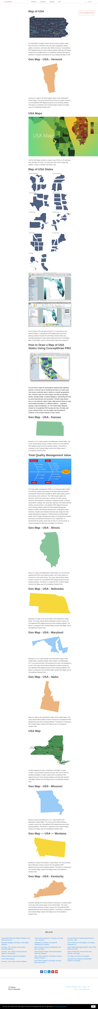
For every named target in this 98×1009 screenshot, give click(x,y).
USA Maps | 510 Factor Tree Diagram (78, 956)
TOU (88, 986)
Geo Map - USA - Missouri (45, 786)
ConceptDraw (8, 2)
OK (93, 1006)
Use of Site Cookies (61, 1006)
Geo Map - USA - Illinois (44, 527)
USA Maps (35, 113)
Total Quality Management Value (49, 455)
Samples (52, 2)
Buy (59, 2)
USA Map (34, 731)
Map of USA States (40, 169)
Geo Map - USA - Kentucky (46, 876)
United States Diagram (8, 959)
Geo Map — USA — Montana (47, 833)
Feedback (74, 986)
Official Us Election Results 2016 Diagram (13, 956)
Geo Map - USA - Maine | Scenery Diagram (13, 961)
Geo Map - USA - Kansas (44, 417)
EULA (79, 986)
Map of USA (36, 11)
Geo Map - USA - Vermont (45, 59)
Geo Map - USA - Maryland (45, 632)
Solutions (43, 2)
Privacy (84, 986)
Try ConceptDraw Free (87, 13)
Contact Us (68, 986)
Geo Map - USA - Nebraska (46, 588)
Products (33, 2)
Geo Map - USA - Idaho (43, 676)
